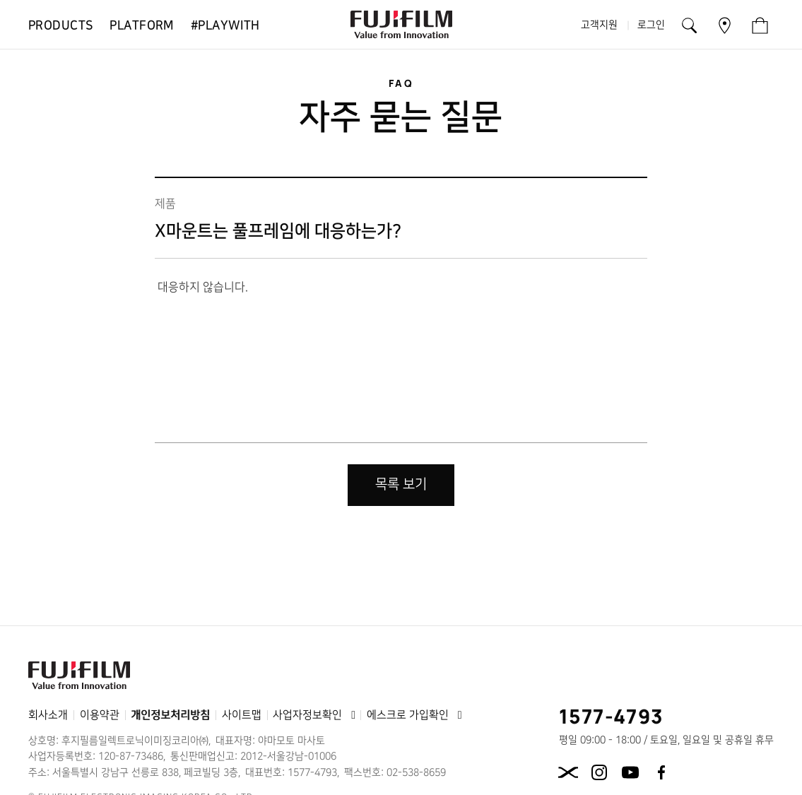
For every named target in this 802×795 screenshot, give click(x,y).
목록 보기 (401, 484)
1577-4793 (611, 715)
